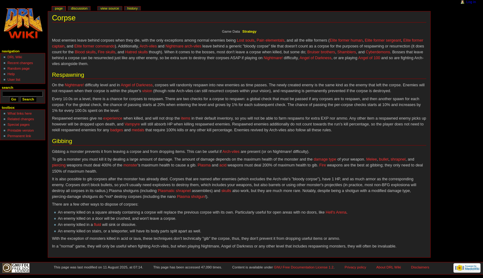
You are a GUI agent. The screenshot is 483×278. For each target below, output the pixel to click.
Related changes (20, 119)
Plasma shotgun (191, 196)
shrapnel (398, 159)
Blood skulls (85, 52)
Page (59, 8)
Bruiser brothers (321, 52)
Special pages (18, 124)
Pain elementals (270, 40)
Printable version (20, 130)
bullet (383, 159)
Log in (471, 2)
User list (13, 79)
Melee (371, 159)
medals (138, 130)
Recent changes (20, 63)
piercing (59, 165)
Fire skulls (106, 52)
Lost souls (245, 40)
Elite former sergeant (383, 40)
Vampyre (132, 124)
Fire (322, 165)
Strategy (249, 31)
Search (7, 87)
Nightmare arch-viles (183, 46)
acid (222, 165)
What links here (19, 113)
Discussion (79, 8)
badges (116, 130)
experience (112, 118)
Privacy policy (355, 267)
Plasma (203, 165)
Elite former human (346, 40)
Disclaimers (420, 267)
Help (11, 74)
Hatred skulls (136, 52)
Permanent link (19, 136)
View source (109, 8)
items (185, 118)
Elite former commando (94, 46)
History (132, 8)
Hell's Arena (336, 212)
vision (147, 91)
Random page (18, 68)
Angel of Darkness (315, 58)
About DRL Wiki (388, 267)
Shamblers (346, 52)
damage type (325, 159)
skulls (226, 191)
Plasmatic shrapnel (174, 191)
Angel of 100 (369, 58)
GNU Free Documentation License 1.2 (304, 267)
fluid (97, 225)
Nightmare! (273, 58)
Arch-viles (148, 46)
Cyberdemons (378, 52)
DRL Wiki (14, 57)
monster (131, 165)
